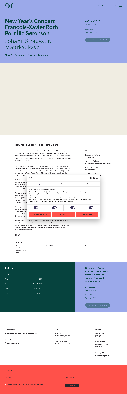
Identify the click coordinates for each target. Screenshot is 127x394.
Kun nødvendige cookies (40, 214)
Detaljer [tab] (63, 183)
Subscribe (72, 385)
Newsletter (9, 340)
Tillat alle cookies (87, 214)
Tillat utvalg (63, 214)
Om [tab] (88, 183)
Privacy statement (12, 343)
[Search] (116, 6)
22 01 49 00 (99, 333)
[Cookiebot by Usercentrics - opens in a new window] (91, 178)
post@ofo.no (100, 336)
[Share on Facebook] (16, 235)
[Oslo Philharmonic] (9, 5)
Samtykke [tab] (39, 184)
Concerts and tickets (104, 6)
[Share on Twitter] (19, 235)
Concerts (10, 329)
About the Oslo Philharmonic (21, 333)
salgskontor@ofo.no (62, 336)
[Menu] (120, 6)
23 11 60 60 (59, 333)
